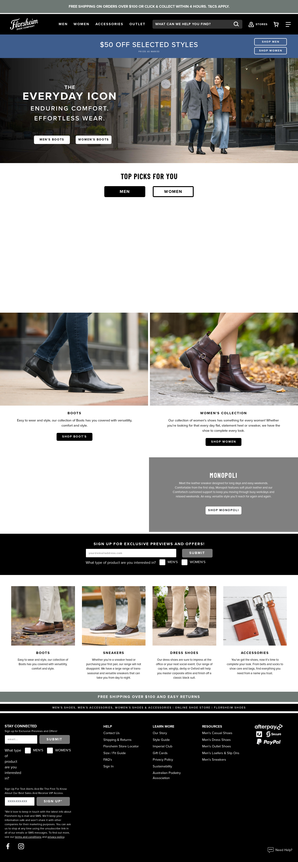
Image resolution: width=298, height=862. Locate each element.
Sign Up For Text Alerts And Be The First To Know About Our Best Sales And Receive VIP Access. (36, 791)
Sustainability (162, 766)
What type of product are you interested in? (121, 562)
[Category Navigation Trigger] (288, 24)
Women (173, 191)
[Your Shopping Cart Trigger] (276, 24)
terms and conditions (28, 836)
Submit (197, 553)
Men (125, 191)
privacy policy (55, 836)
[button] (63, 24)
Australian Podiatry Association (167, 775)
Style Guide (161, 740)
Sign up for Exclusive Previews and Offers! (31, 731)
